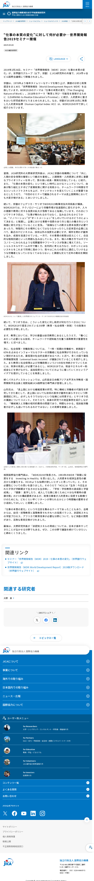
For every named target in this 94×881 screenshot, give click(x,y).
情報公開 (7, 841)
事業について (10, 670)
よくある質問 (10, 789)
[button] (58, 59)
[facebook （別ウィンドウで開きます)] (14, 813)
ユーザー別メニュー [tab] (16, 718)
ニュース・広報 (12, 696)
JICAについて (10, 661)
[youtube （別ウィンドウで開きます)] (23, 813)
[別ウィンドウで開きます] (37, 620)
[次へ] (89, 21)
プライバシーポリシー (13, 831)
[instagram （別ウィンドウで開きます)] (42, 813)
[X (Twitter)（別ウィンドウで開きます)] (5, 813)
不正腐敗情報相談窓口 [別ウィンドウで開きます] (13, 846)
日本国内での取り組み (15, 687)
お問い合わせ (10, 796)
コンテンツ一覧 (11, 782)
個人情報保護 (9, 836)
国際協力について (13, 705)
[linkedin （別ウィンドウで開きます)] (33, 813)
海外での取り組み (13, 679)
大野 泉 (9, 598)
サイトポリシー (10, 826)
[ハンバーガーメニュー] (87, 3)
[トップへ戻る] (86, 819)
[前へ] (85, 21)
